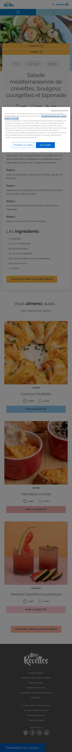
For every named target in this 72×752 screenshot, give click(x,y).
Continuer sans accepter (59, 110)
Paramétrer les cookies (23, 145)
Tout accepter (45, 145)
